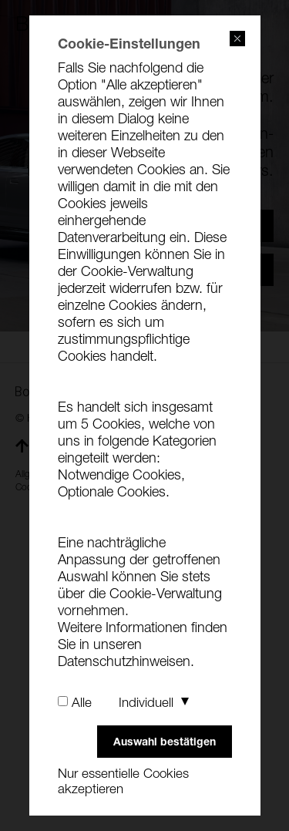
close (237, 38)
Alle (82, 702)
